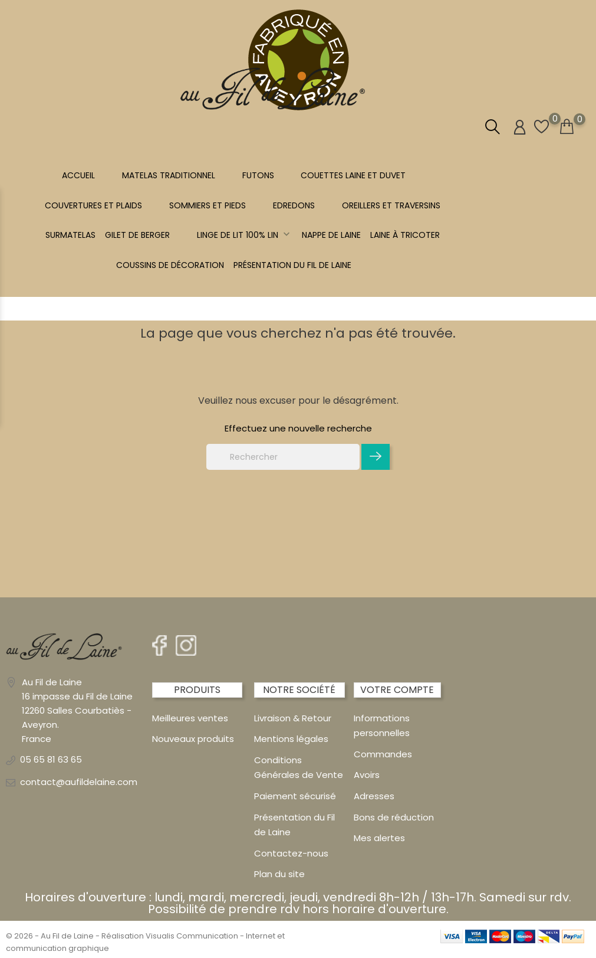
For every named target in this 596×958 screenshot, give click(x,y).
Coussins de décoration (170, 265)
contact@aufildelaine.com (78, 782)
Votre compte (397, 690)
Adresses (374, 796)
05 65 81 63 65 (51, 759)
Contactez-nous (291, 853)
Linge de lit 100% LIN (244, 234)
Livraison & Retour (292, 718)
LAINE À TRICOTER (405, 235)
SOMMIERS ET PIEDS (207, 205)
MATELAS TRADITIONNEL (168, 175)
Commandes (383, 754)
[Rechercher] (283, 457)
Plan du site (279, 874)
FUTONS (258, 175)
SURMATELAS (70, 235)
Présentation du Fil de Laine (292, 265)
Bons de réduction (394, 817)
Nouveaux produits (193, 739)
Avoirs (367, 775)
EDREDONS (294, 205)
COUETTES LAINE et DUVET (353, 175)
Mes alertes (379, 838)
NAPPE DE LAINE (331, 235)
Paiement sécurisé (295, 796)
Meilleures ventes (190, 718)
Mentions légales (291, 739)
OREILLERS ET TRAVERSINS (391, 205)
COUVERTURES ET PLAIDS (93, 205)
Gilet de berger (137, 235)
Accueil (78, 175)
